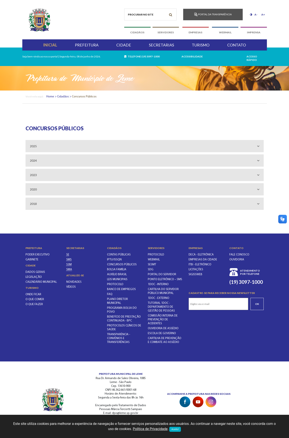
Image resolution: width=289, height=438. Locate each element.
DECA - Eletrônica (201, 254)
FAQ (109, 294)
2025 (33, 146)
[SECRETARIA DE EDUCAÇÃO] (67, 254)
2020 (33, 189)
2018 (33, 204)
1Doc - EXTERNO (158, 298)
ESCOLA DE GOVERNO (162, 333)
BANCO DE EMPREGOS (121, 289)
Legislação (34, 277)
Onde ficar (33, 294)
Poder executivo (38, 254)
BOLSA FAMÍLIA (116, 269)
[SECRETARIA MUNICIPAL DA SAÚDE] (69, 259)
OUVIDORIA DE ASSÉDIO (163, 328)
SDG (150, 269)
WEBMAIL (154, 259)
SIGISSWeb (195, 274)
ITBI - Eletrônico (200, 264)
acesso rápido (252, 58)
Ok (257, 304)
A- (255, 14)
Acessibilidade (192, 56)
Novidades (74, 282)
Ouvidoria (236, 259)
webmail (225, 32)
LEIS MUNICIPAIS (117, 279)
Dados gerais (35, 272)
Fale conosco (239, 254)
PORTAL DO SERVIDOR (162, 274)
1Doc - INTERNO (158, 284)
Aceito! (175, 429)
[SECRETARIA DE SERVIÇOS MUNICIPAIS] (69, 264)
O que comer (35, 299)
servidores (165, 32)
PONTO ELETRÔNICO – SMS (165, 279)
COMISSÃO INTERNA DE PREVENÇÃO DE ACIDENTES (163, 319)
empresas (195, 32)
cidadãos (137, 32)
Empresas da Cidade (203, 259)
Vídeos (71, 287)
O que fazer (34, 304)
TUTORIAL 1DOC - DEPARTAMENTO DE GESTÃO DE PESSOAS (161, 306)
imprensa (253, 32)
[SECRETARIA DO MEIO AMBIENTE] (69, 269)
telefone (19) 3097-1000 (142, 56)
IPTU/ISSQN (114, 259)
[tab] (145, 146)
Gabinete (32, 259)
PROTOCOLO (115, 284)
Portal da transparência (213, 14)
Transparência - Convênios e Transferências (118, 338)
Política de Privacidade (150, 429)
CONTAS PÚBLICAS (119, 254)
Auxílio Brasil (117, 274)
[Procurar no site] (150, 14)
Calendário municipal (41, 282)
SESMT (152, 264)
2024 (33, 160)
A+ (263, 14)
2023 (33, 175)
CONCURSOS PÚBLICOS (122, 264)
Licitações (196, 269)
